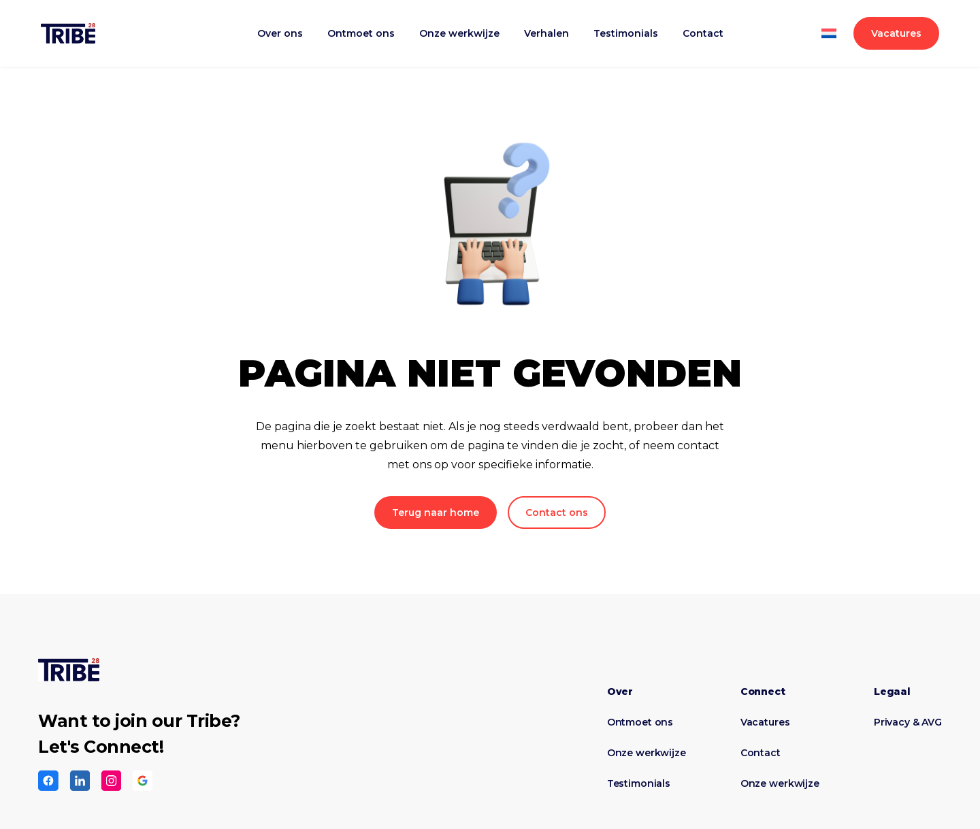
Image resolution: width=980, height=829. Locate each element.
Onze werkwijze (459, 33)
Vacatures (896, 33)
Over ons (280, 33)
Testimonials (625, 33)
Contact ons (556, 512)
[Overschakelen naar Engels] (828, 42)
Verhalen (546, 33)
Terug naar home (435, 512)
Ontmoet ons (361, 33)
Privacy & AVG (908, 722)
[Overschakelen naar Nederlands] (828, 25)
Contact (703, 33)
